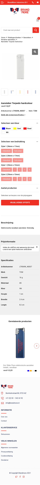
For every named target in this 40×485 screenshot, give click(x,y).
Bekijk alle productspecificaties (13, 115)
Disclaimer (5, 460)
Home (3, 38)
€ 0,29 (7, 370)
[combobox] (17, 30)
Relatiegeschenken (14, 38)
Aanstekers (27, 38)
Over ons (4, 417)
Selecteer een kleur (10, 123)
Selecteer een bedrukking (13, 141)
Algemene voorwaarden (9, 448)
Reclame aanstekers (8, 40)
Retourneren (5, 434)
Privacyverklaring (7, 452)
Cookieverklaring (7, 456)
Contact (4, 421)
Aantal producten (9, 188)
